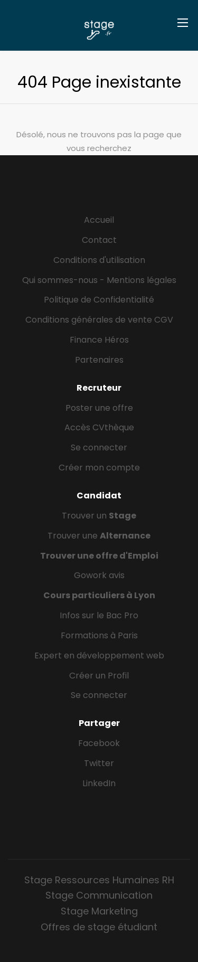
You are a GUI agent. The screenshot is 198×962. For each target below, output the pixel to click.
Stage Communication (99, 895)
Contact (99, 240)
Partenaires (99, 360)
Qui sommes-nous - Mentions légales (99, 280)
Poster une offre (99, 408)
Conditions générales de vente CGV (99, 320)
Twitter (99, 763)
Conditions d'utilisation (99, 260)
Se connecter (99, 447)
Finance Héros (99, 340)
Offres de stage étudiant (99, 926)
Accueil (99, 220)
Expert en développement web (99, 655)
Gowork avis (99, 575)
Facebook (99, 743)
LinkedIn (99, 783)
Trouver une (99, 536)
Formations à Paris (99, 635)
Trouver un (99, 516)
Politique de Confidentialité (99, 300)
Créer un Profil (99, 675)
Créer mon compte (99, 467)
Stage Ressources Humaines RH (99, 879)
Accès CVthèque (99, 427)
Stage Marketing (99, 911)
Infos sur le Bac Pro (99, 615)
